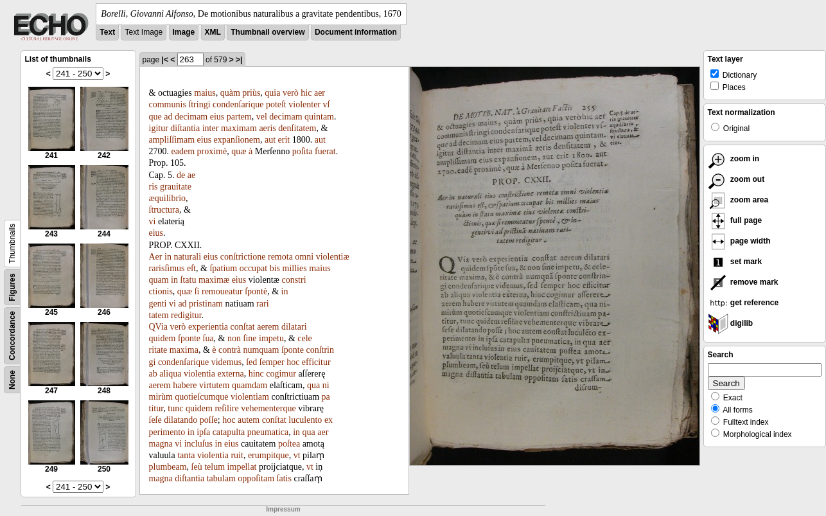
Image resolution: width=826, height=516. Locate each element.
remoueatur (222, 291)
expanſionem (237, 140)
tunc (175, 408)
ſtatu (188, 280)
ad (168, 116)
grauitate (175, 186)
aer (319, 93)
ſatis (284, 478)
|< (165, 59)
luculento (305, 420)
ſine (250, 338)
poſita (302, 151)
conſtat (243, 327)
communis (167, 104)
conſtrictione (243, 257)
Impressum (283, 509)
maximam (239, 128)
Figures (12, 287)
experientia (208, 327)
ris (153, 186)
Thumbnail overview (267, 32)
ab (153, 373)
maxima (184, 350)
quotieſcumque (201, 397)
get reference (743, 302)
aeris (267, 128)
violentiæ (332, 257)
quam (159, 280)
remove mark (743, 282)
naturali (187, 257)
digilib (730, 323)
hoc (292, 362)
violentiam (250, 397)
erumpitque (268, 455)
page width (739, 240)
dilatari (294, 327)
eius (217, 116)
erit (284, 140)
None (12, 379)
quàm (230, 93)
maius (204, 93)
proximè (212, 151)
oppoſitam (256, 478)
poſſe (209, 420)
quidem (162, 338)
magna (161, 444)
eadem (183, 151)
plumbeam (168, 467)
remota (280, 257)
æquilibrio (167, 198)
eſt (191, 268)
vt (297, 455)
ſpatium (223, 268)
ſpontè (256, 291)
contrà (229, 350)
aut (270, 140)
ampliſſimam (172, 140)
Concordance (12, 335)
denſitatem (297, 128)
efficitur (316, 362)
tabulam (221, 478)
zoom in (734, 158)
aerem (268, 327)
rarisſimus (167, 268)
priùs (251, 93)
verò (291, 93)
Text (107, 32)
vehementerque (268, 408)
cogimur (281, 373)
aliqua (170, 373)
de (181, 175)
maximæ (213, 280)
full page (735, 220)
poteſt (276, 104)
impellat (242, 467)
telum (214, 467)
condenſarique (238, 104)
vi (152, 221)
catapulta (229, 432)
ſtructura (164, 210)
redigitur (186, 315)
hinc (256, 373)
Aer (156, 257)
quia (272, 93)
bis (275, 268)
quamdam (249, 385)
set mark (735, 261)
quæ (238, 151)
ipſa (203, 432)
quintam (319, 116)
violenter (304, 104)
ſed (251, 362)
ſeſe (155, 420)
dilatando (180, 420)
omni (304, 257)
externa (230, 373)
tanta (186, 455)
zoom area (738, 199)
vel (261, 116)
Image (184, 32)
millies (295, 268)
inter (210, 128)
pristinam (206, 303)
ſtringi (199, 104)
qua (313, 385)
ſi (197, 291)
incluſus (198, 444)
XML (213, 32)
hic (306, 93)
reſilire (226, 408)
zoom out (736, 179)
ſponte (189, 338)
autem (248, 420)
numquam (261, 350)
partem (239, 116)
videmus (226, 362)
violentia (199, 373)
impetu (271, 338)
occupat (254, 268)
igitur (158, 128)
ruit (237, 455)
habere (185, 385)
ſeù (196, 467)
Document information (356, 32)
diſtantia (185, 128)
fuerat (325, 151)
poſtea (289, 444)
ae (191, 175)
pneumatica (268, 432)
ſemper (272, 362)
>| (239, 59)
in (167, 257)
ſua (208, 338)
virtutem (214, 385)
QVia (158, 327)
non (234, 338)
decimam (191, 116)
